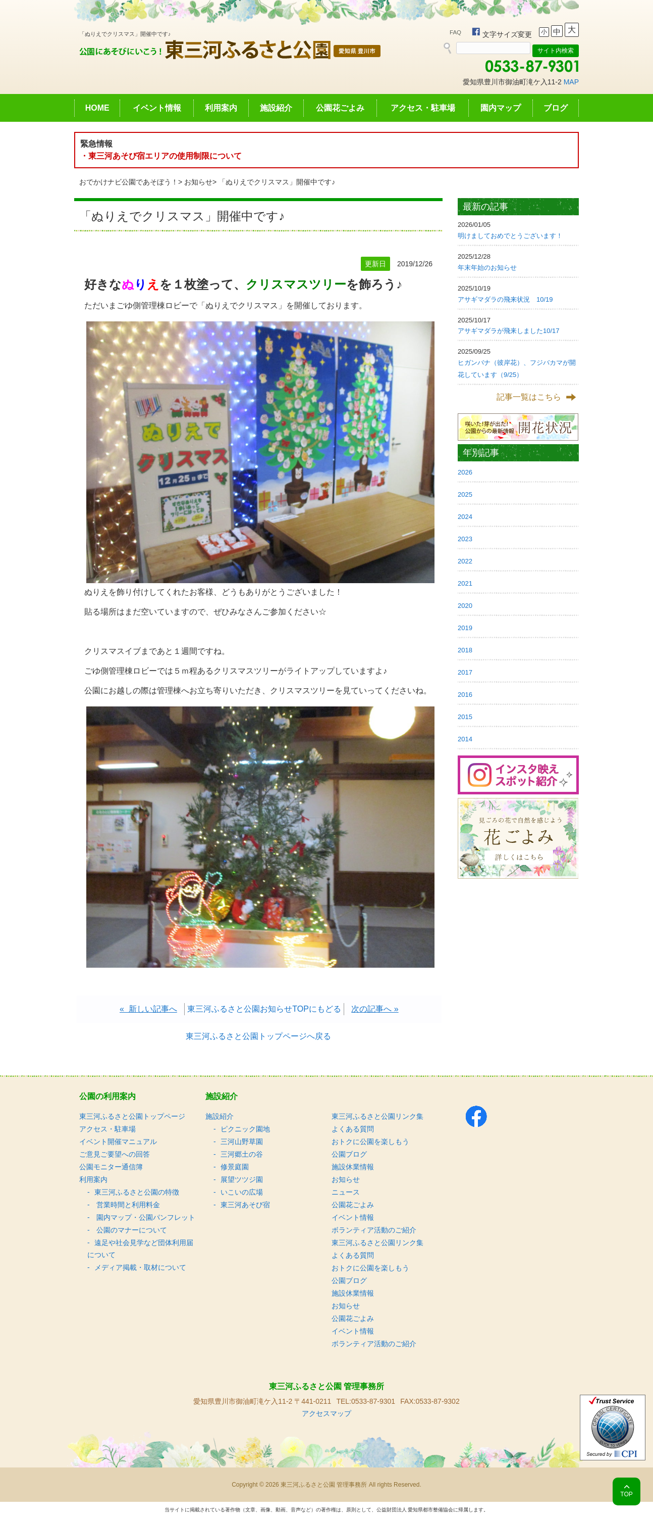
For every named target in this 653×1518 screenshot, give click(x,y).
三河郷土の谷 (242, 1154)
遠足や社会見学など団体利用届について (140, 1249)
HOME (97, 108)
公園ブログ (349, 1154)
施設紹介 (276, 108)
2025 (465, 494)
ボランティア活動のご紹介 (374, 1230)
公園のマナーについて (130, 1230)
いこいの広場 (242, 1192)
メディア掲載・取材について (140, 1267)
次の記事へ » (374, 1009)
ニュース (346, 1192)
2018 (465, 650)
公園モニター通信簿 (111, 1167)
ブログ (555, 108)
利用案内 (221, 108)
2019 (465, 628)
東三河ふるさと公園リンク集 (377, 1116)
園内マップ (500, 108)
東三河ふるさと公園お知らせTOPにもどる (264, 1009)
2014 (465, 739)
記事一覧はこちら (529, 397)
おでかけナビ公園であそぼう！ (128, 182)
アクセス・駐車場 (423, 108)
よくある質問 (353, 1129)
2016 (465, 694)
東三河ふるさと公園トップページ (132, 1116)
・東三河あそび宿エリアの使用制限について (161, 156)
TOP (626, 1494)
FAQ (455, 32)
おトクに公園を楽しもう (370, 1141)
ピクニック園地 (245, 1129)
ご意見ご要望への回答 (114, 1154)
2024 (465, 516)
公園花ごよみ (340, 108)
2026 (465, 472)
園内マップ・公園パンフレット (144, 1217)
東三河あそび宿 (245, 1205)
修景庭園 (235, 1167)
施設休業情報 (353, 1167)
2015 (465, 717)
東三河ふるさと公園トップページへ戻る (258, 1036)
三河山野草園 (242, 1141)
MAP (571, 82)
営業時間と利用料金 (127, 1205)
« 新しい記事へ (148, 1009)
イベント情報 (157, 108)
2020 (465, 605)
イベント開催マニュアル (118, 1141)
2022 (465, 561)
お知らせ (198, 182)
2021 (465, 583)
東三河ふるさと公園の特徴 (136, 1192)
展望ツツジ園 (242, 1179)
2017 (465, 672)
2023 (465, 539)
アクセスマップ (326, 1413)
